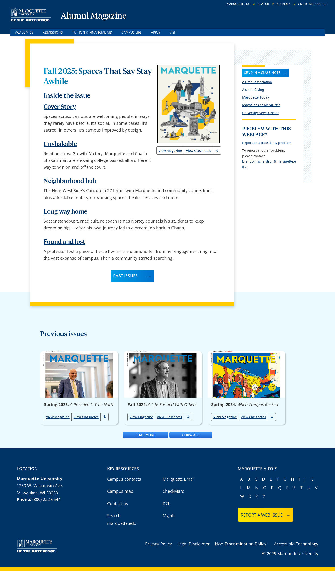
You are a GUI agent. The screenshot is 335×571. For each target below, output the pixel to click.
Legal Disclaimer (193, 544)
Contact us (117, 503)
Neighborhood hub (70, 181)
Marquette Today (255, 97)
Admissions (53, 32)
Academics (24, 32)
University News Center (260, 113)
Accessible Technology (296, 544)
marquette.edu (238, 4)
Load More (145, 435)
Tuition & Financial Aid (92, 32)
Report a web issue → (265, 515)
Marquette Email (179, 479)
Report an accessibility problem (266, 142)
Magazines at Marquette (261, 105)
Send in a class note (262, 72)
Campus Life (131, 32)
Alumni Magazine (93, 16)
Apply (155, 32)
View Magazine (170, 150)
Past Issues (125, 276)
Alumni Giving (253, 89)
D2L (166, 503)
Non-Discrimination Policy (240, 544)
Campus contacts (124, 479)
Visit (173, 32)
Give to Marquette (312, 4)
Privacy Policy (158, 544)
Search (263, 4)
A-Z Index (284, 4)
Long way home (65, 212)
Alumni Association (257, 82)
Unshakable (60, 144)
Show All (190, 435)
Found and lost (64, 242)
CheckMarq (173, 491)
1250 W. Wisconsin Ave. (40, 485)
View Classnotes (198, 150)
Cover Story (60, 107)
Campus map (120, 491)
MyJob (169, 515)
